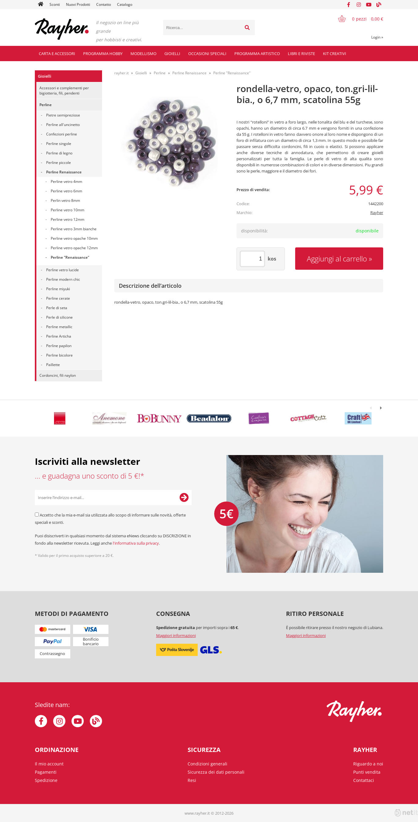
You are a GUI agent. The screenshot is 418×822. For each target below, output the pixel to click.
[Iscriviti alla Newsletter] (184, 497)
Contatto (103, 4)
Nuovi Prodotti (78, 4)
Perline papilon (59, 345)
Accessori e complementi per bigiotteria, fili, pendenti (64, 90)
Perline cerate (58, 298)
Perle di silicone (59, 317)
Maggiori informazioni (176, 635)
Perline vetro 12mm (67, 219)
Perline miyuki (58, 288)
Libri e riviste (301, 53)
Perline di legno (59, 153)
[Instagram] (358, 4)
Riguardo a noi (368, 764)
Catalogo (124, 4)
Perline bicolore (59, 355)
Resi (192, 780)
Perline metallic (59, 326)
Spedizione (46, 780)
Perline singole (58, 143)
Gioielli (172, 53)
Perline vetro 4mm (66, 181)
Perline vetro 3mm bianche (74, 228)
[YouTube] (369, 4)
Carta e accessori (57, 53)
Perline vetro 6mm (66, 191)
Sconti (55, 4)
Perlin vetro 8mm (65, 200)
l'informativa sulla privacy (136, 543)
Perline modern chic (63, 279)
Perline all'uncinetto (63, 124)
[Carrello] (357, 18)
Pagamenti (46, 772)
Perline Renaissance (64, 172)
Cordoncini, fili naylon (57, 375)
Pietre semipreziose (63, 115)
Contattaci (363, 780)
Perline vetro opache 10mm (74, 238)
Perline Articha (58, 336)
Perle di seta (56, 307)
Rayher (376, 212)
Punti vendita (366, 772)
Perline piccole (58, 162)
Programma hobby (103, 53)
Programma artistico (257, 53)
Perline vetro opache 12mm (74, 247)
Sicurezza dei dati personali (216, 772)
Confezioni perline (61, 134)
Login (377, 37)
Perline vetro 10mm (67, 210)
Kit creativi (334, 53)
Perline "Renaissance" (70, 257)
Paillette (53, 364)
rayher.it (121, 73)
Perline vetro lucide (62, 269)
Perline (45, 104)
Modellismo (143, 53)
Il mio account (49, 764)
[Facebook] (348, 4)
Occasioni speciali (207, 53)
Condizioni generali (207, 764)
